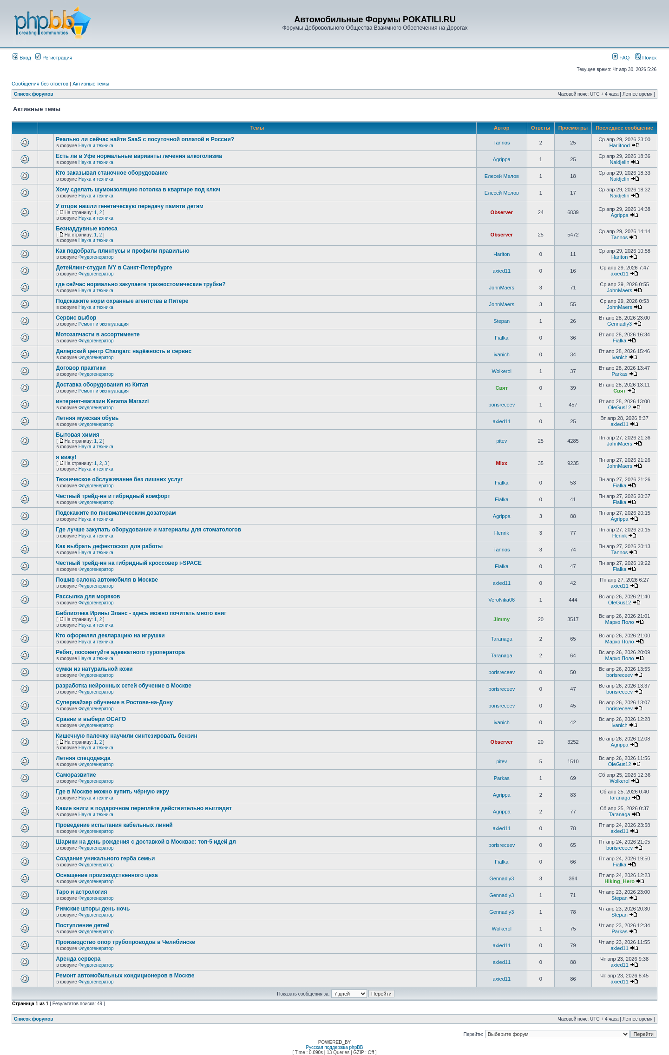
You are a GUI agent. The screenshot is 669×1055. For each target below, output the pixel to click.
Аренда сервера (78, 959)
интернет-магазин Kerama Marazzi (102, 401)
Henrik (501, 533)
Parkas (619, 374)
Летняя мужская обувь (87, 418)
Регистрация (53, 57)
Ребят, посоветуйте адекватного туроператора (120, 652)
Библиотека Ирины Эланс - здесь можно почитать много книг (141, 613)
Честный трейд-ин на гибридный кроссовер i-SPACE (129, 563)
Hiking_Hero (619, 881)
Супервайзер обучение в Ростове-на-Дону (114, 702)
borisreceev (501, 404)
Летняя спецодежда (83, 758)
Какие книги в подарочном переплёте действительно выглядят (144, 808)
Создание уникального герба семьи (105, 858)
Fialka (501, 338)
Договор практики (80, 368)
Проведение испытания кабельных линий (114, 825)
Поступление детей (82, 925)
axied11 (501, 271)
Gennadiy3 (619, 324)
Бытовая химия (77, 435)
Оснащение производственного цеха (106, 875)
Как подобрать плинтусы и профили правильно (123, 251)
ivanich (502, 354)
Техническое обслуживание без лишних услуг (119, 479)
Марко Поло (619, 622)
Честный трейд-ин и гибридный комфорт (113, 496)
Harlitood (620, 145)
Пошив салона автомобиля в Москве (107, 580)
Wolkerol (502, 371)
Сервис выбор (76, 318)
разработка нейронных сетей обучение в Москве (123, 685)
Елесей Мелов (502, 176)
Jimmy (501, 619)
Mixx (501, 463)
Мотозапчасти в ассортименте (97, 334)
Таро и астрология (81, 892)
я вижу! (66, 457)
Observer (502, 212)
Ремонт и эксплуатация (104, 324)
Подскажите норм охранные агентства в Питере (122, 301)
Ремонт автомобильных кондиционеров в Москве (125, 975)
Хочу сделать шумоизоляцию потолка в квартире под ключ (138, 189)
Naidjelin (619, 162)
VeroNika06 (501, 600)
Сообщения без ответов (40, 83)
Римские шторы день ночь (93, 908)
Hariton (501, 254)
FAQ (621, 57)
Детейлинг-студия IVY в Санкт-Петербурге (114, 267)
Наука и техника (96, 145)
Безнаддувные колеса (86, 228)
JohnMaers (501, 287)
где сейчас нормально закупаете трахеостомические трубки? (140, 284)
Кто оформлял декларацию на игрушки (110, 635)
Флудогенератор (96, 257)
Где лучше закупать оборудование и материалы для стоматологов (148, 529)
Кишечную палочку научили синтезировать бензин (126, 736)
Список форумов (33, 94)
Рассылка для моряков (88, 596)
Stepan (501, 321)
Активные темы (90, 83)
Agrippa (502, 159)
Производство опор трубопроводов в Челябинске (125, 942)
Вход (22, 57)
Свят (502, 388)
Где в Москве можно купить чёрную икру (112, 791)
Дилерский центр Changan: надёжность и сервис (123, 351)
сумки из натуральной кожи (94, 669)
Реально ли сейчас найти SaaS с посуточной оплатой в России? (145, 139)
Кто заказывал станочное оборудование (112, 173)
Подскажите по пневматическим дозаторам (116, 513)
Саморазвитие (76, 775)
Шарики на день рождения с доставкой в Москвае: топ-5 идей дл (146, 842)
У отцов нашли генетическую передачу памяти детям (129, 206)
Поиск (645, 57)
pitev (501, 441)
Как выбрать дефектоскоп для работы (109, 546)
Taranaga (501, 639)
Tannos (501, 142)
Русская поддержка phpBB (334, 1047)
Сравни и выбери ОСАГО (91, 719)
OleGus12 (619, 407)
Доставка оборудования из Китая (102, 384)
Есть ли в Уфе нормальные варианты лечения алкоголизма (139, 156)
